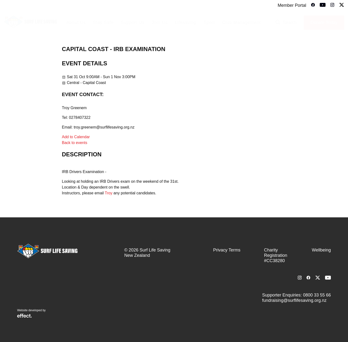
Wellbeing (321, 250)
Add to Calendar (76, 137)
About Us (76, 22)
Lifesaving (185, 22)
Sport (209, 22)
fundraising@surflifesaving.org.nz (294, 300)
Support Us (133, 22)
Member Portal (292, 5)
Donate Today (324, 22)
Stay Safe (103, 22)
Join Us (160, 22)
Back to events (74, 143)
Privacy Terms (226, 250)
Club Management (241, 22)
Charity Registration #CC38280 (275, 255)
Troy (108, 193)
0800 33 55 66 (317, 295)
